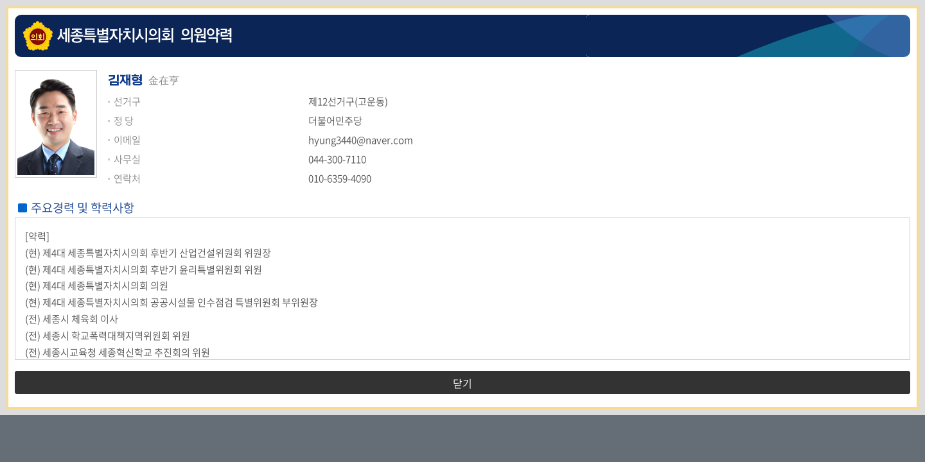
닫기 (462, 383)
